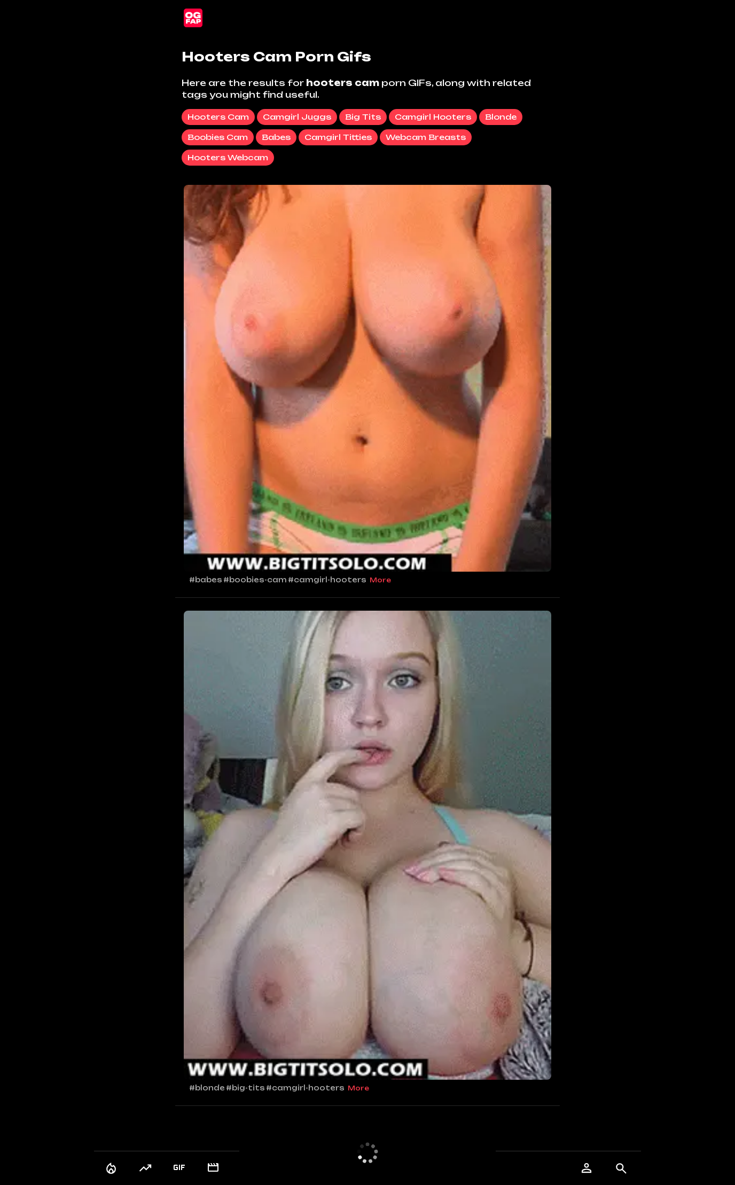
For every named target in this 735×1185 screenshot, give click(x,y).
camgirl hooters (433, 116)
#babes (205, 579)
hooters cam (218, 116)
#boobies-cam (255, 579)
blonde (501, 116)
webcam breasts (426, 137)
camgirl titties (338, 137)
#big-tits (245, 1087)
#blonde (207, 1087)
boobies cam (217, 137)
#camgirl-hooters (327, 579)
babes (276, 137)
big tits (363, 116)
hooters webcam (227, 157)
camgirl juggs (297, 116)
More (380, 580)
